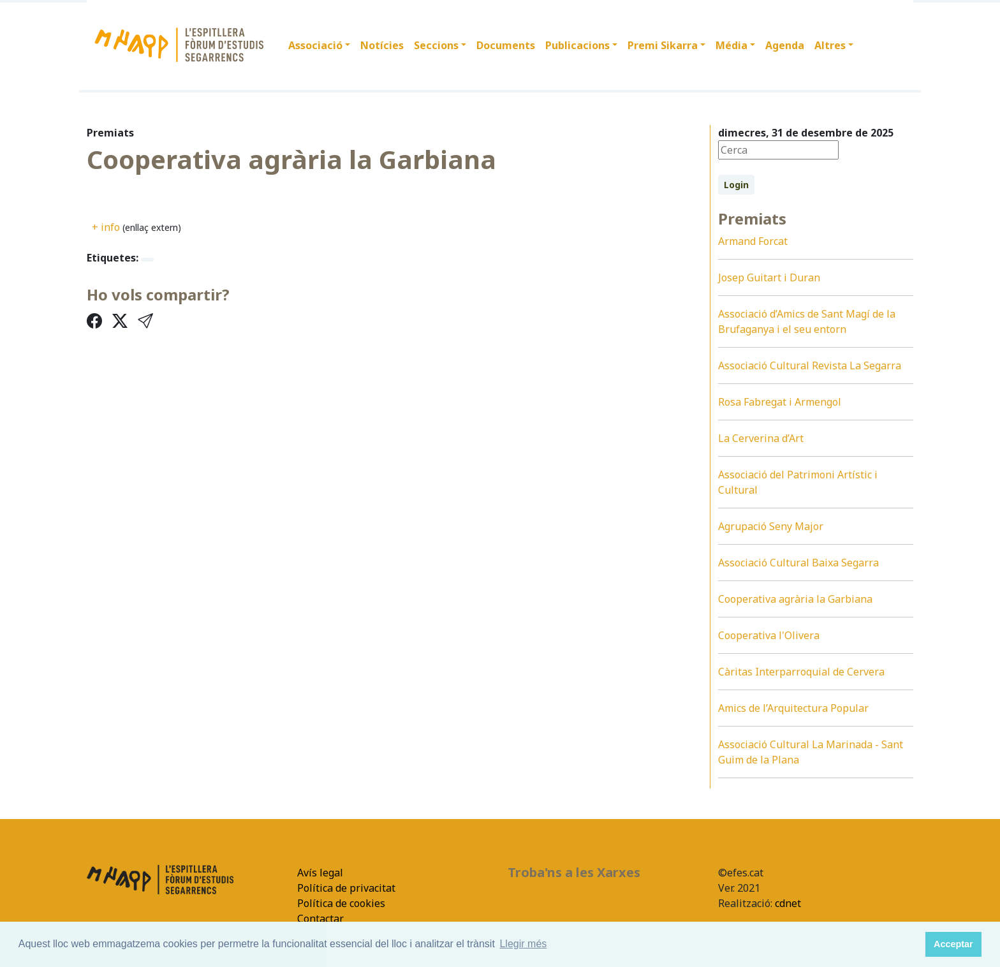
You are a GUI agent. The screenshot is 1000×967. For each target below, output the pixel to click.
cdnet (786, 903)
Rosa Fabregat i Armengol (779, 402)
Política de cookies (341, 903)
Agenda (784, 45)
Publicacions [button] (577, 45)
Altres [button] (830, 45)
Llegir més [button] (523, 943)
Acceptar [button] (953, 944)
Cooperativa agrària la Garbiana (795, 599)
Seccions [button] (436, 45)
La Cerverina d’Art (761, 438)
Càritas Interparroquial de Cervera (801, 672)
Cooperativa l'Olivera (769, 635)
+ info (105, 227)
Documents (505, 45)
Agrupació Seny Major (770, 526)
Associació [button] (315, 45)
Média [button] (731, 45)
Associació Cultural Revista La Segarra (809, 365)
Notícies (382, 45)
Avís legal (320, 873)
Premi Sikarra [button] (663, 45)
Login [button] (736, 185)
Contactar (320, 919)
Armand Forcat (753, 241)
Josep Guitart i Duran (769, 277)
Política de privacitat (346, 888)
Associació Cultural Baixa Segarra (798, 563)
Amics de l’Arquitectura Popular (793, 708)
